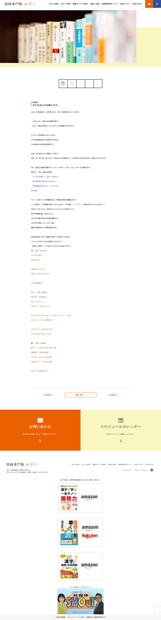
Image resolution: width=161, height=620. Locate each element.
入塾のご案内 (95, 4)
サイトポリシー (127, 470)
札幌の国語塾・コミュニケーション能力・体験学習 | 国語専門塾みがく (81, 617)
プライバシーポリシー (141, 470)
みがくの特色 (65, 4)
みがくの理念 (54, 4)
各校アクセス (125, 4)
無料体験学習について (110, 4)
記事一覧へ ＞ (81, 395)
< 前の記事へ (47, 395)
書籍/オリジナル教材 (80, 4)
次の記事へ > (113, 395)
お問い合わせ (137, 4)
